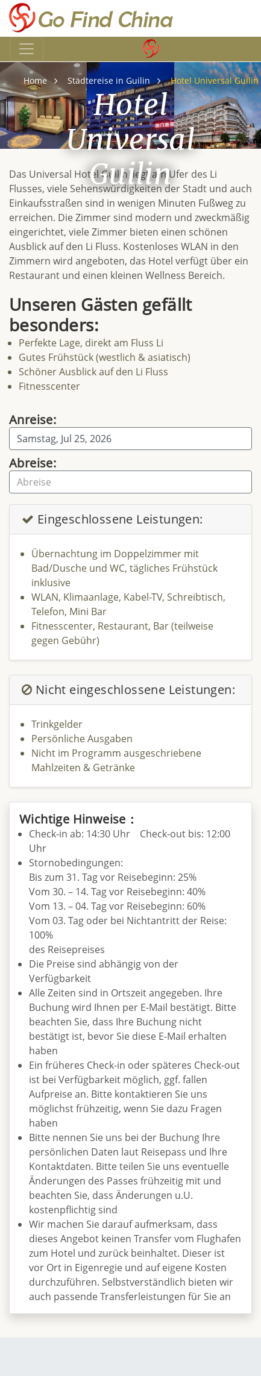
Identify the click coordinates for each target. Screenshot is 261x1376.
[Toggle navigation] (26, 49)
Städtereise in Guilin (109, 80)
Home (35, 80)
